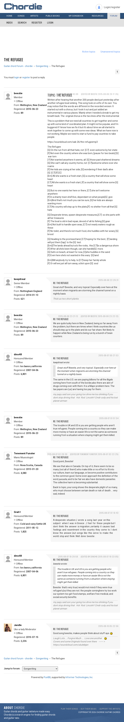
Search (22, 22)
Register (37, 22)
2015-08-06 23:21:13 (68, 316)
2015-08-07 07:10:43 (109, 512)
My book (76, 16)
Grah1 (17, 512)
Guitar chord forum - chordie (18, 66)
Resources (97, 16)
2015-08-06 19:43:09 (68, 94)
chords (116, 712)
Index (9, 22)
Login (50, 22)
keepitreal (19, 279)
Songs (21, 16)
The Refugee (13, 59)
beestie (18, 93)
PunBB (47, 677)
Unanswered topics (110, 51)
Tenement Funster (24, 453)
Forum (113, 16)
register (26, 77)
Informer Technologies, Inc (79, 677)
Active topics (88, 51)
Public (53, 16)
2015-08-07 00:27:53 (108, 355)
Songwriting (42, 66)
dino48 (18, 354)
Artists (34, 16)
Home (9, 16)
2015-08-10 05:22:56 (108, 626)
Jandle (18, 625)
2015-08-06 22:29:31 (108, 280)
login (16, 77)
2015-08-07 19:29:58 (68, 556)
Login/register (112, 7)
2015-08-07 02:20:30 (57, 454)
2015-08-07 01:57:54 (109, 418)
